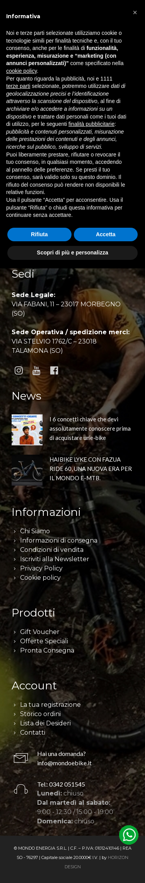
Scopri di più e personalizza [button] (72, 252)
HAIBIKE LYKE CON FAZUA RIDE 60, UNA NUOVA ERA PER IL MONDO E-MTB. (90, 468)
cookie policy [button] (21, 71)
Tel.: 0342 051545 (61, 784)
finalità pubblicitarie (91, 124)
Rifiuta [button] (39, 234)
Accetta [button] (106, 234)
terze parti (18, 86)
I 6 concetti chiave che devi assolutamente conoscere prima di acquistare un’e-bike (90, 428)
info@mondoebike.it (64, 762)
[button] (135, 12)
